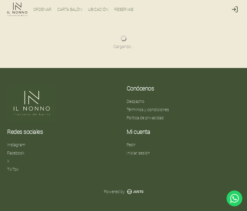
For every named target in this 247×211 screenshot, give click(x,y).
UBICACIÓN (98, 9)
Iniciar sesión (138, 153)
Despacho (135, 101)
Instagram (16, 144)
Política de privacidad (145, 117)
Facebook (16, 153)
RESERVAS (123, 9)
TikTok (13, 169)
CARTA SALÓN (69, 9)
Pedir (131, 144)
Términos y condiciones (148, 109)
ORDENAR (42, 9)
